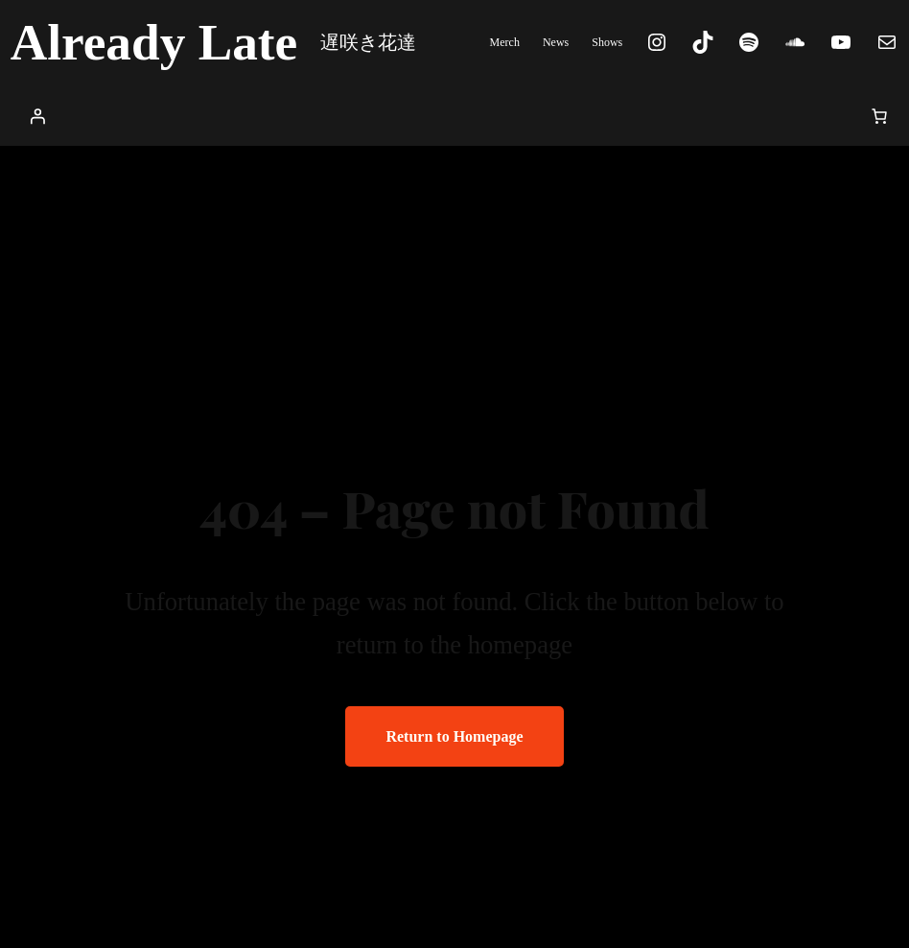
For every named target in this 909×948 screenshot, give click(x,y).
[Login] (37, 116)
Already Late (154, 42)
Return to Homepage (454, 736)
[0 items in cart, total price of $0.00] (879, 116)
